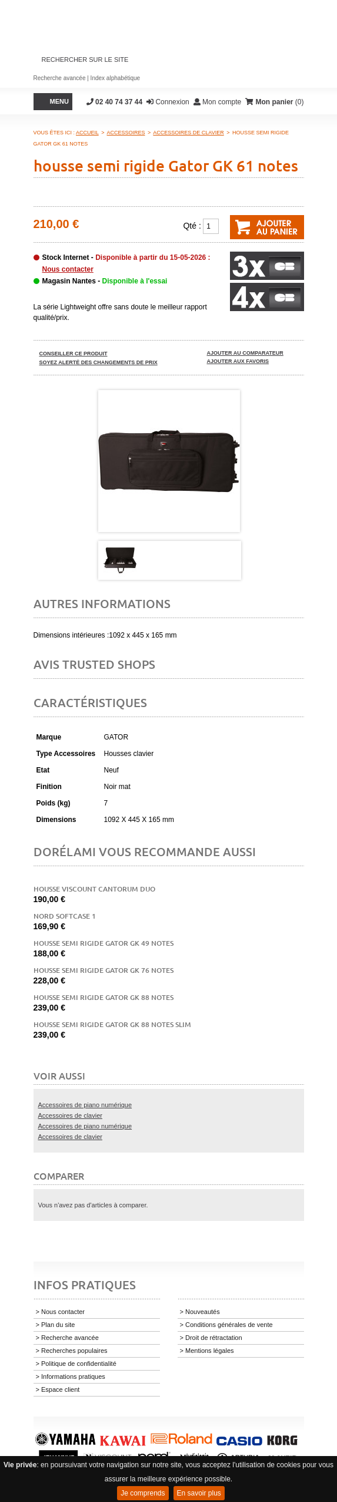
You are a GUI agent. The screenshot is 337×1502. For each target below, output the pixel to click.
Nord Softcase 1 (65, 916)
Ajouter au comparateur (245, 353)
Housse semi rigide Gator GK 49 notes (103, 943)
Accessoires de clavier (70, 1115)
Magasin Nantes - (105, 281)
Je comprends (143, 1493)
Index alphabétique (116, 78)
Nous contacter (68, 269)
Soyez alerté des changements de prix (98, 362)
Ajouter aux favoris (238, 361)
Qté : (192, 225)
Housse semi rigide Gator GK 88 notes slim (112, 1024)
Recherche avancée (60, 78)
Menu (59, 101)
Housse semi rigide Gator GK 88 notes (103, 997)
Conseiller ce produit (73, 353)
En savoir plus (199, 1493)
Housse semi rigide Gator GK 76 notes (103, 970)
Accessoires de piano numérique (85, 1104)
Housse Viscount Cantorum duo (94, 889)
